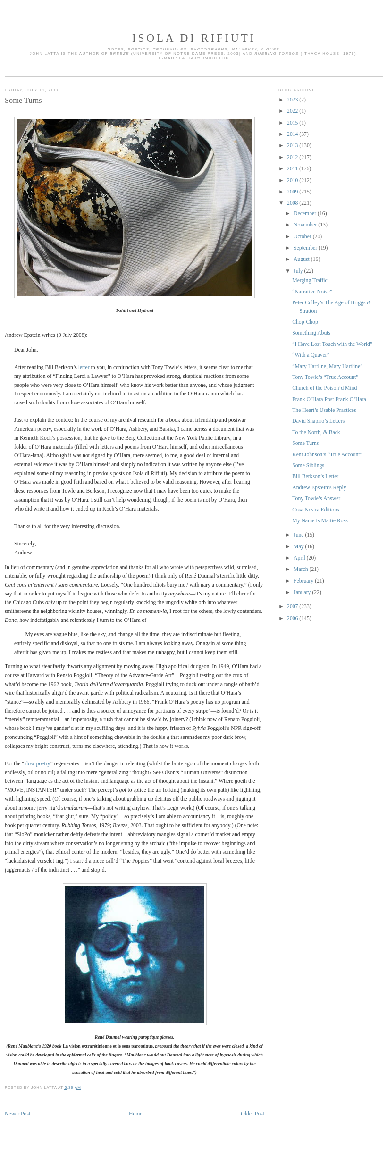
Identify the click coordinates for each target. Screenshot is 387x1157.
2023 (293, 100)
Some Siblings (308, 465)
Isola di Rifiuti (194, 38)
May (299, 547)
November (306, 225)
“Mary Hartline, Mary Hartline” (327, 366)
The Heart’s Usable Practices (324, 410)
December (306, 213)
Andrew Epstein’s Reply (319, 488)
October (303, 237)
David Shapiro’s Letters (318, 421)
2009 (293, 192)
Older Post (252, 1114)
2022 (293, 111)
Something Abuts (311, 333)
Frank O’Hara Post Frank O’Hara (329, 399)
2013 (293, 146)
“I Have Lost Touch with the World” (332, 344)
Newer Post (17, 1114)
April (300, 558)
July (299, 271)
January (303, 592)
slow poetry (37, 764)
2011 (293, 169)
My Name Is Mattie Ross (320, 521)
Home (136, 1114)
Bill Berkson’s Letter (315, 476)
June (299, 535)
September (306, 248)
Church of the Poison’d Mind (324, 388)
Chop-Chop (305, 322)
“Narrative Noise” (312, 292)
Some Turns (23, 100)
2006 (293, 618)
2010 (293, 180)
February (304, 581)
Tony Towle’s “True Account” (325, 377)
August (302, 259)
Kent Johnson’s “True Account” (327, 455)
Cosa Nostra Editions (315, 510)
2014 (293, 134)
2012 (293, 157)
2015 (293, 123)
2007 (293, 607)
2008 (293, 203)
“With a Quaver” (310, 355)
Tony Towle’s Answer (316, 498)
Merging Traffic (310, 280)
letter (84, 367)
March (301, 569)
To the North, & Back (316, 432)
